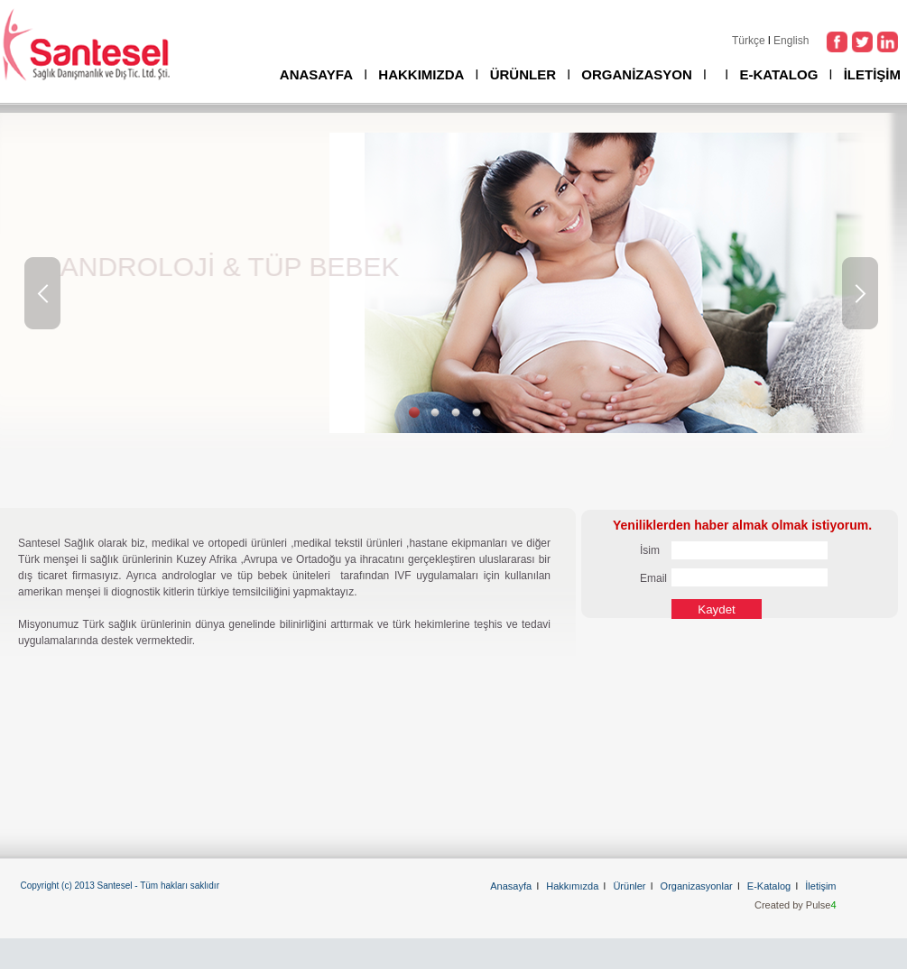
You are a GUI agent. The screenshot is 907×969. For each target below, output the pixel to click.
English (791, 40)
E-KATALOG (778, 74)
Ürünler (629, 886)
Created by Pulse (795, 905)
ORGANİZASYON (636, 74)
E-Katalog (769, 886)
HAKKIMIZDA (421, 74)
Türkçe (748, 40)
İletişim (820, 886)
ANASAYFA (316, 74)
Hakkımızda (572, 886)
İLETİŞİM (872, 74)
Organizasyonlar (697, 886)
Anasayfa (511, 886)
